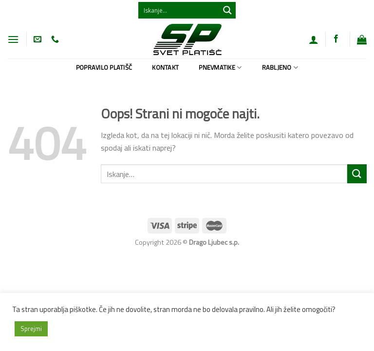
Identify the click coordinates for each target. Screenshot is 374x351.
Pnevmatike (220, 67)
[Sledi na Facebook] (336, 39)
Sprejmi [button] (31, 328)
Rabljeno (280, 67)
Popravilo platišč (104, 67)
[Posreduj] (357, 173)
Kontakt (165, 67)
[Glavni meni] (13, 39)
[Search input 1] (179, 10)
